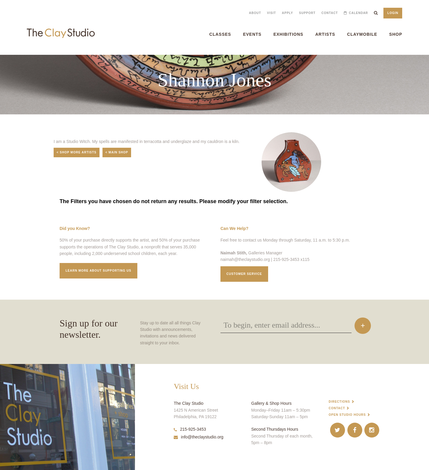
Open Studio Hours (347, 414)
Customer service (244, 274)
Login (392, 13)
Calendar (358, 13)
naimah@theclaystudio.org (245, 259)
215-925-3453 (190, 429)
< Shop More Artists (77, 152)
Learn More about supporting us (98, 270)
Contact (329, 13)
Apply (287, 13)
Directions (339, 401)
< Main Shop (116, 152)
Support (307, 13)
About (255, 13)
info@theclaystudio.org (198, 437)
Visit (271, 13)
